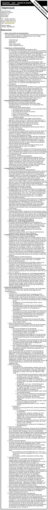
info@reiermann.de (10, 21)
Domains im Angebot (24, 3)
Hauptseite (6, 3)
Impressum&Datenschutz (10, 4)
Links (13, 3)
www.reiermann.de (9, 23)
